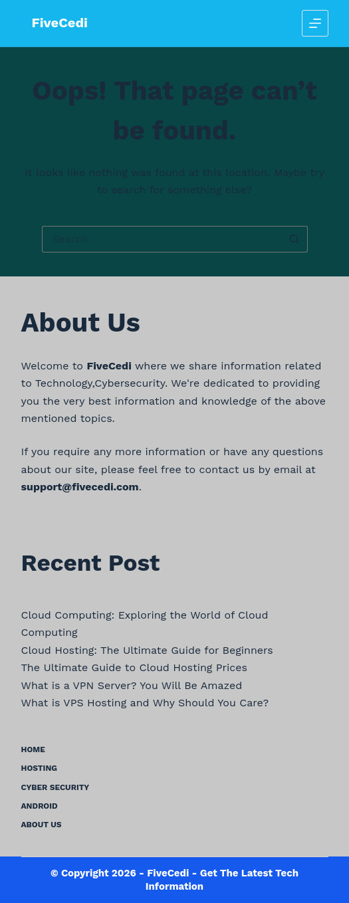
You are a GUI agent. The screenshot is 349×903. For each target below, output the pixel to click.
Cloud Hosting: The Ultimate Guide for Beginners (147, 650)
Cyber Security (55, 787)
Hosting (39, 768)
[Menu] (315, 23)
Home (33, 749)
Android (39, 806)
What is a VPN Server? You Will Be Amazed (132, 685)
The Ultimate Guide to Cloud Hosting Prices (134, 667)
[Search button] (294, 239)
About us (41, 824)
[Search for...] (161, 239)
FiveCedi (60, 23)
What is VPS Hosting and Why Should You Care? (145, 702)
